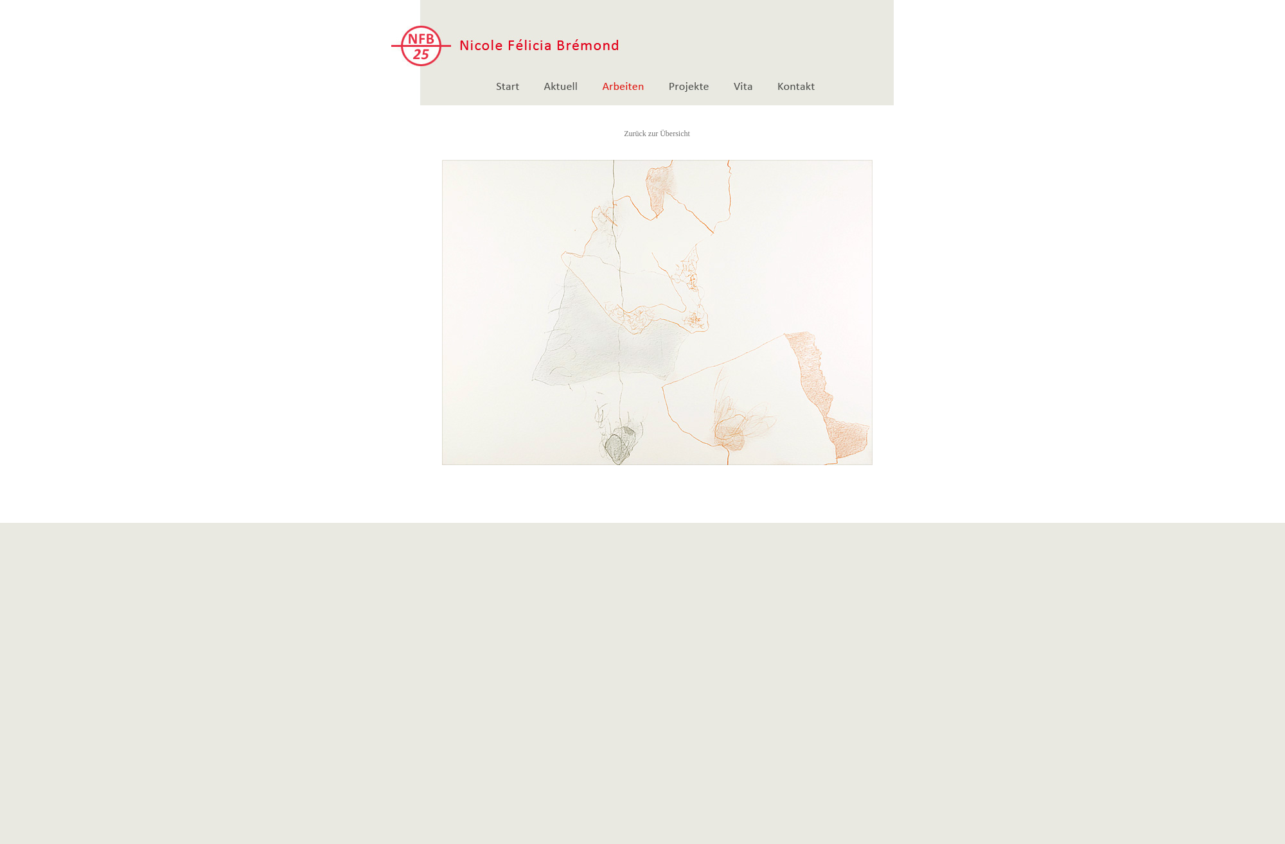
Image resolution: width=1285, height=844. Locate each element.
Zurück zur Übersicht (657, 133)
